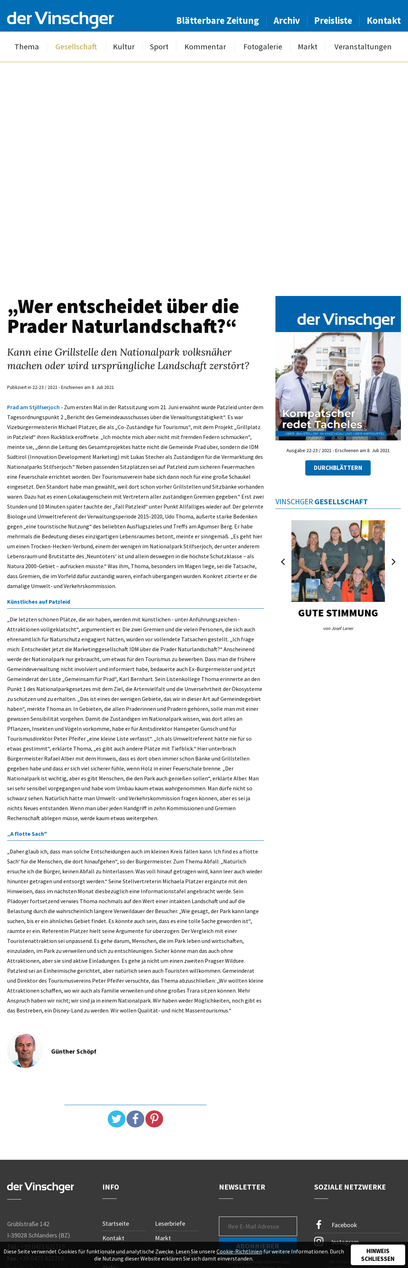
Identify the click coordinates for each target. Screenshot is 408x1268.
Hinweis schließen (377, 1255)
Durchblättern (338, 468)
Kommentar (205, 46)
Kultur (124, 46)
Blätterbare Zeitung (217, 20)
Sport (159, 46)
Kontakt (384, 20)
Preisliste (333, 20)
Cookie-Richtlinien (239, 1251)
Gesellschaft (76, 46)
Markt (307, 46)
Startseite (115, 1223)
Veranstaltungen (363, 46)
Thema (27, 46)
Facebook (336, 1225)
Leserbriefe (170, 1223)
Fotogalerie (262, 46)
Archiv (287, 20)
